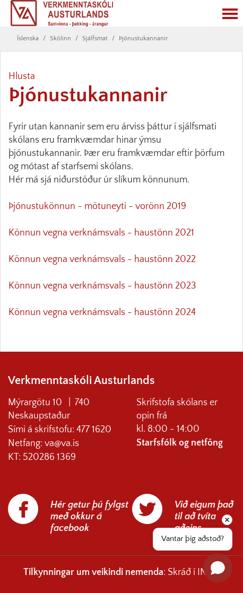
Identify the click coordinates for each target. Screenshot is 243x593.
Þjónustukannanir (143, 38)
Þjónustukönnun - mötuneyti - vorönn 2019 (97, 206)
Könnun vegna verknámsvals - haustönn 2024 (102, 312)
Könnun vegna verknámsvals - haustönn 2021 (101, 233)
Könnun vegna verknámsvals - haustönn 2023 (102, 286)
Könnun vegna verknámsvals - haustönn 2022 (102, 259)
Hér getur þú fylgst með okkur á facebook (89, 517)
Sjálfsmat (95, 38)
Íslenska (28, 38)
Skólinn (60, 38)
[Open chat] (217, 567)
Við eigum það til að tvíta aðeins (204, 517)
